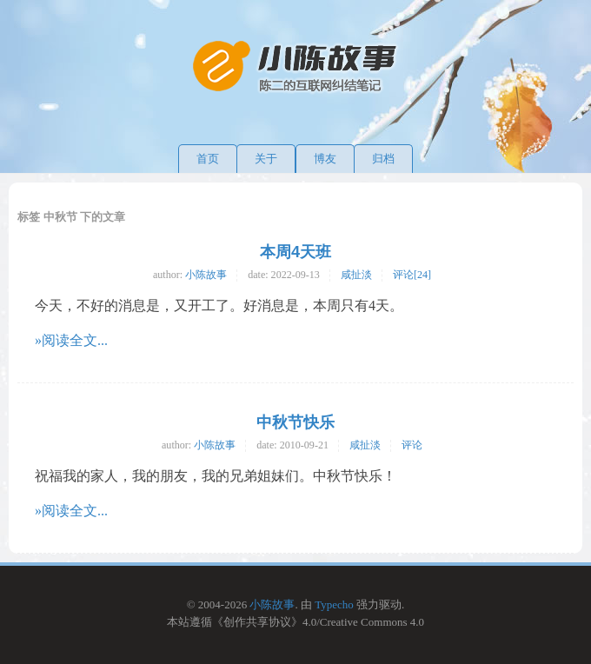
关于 (266, 158)
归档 (383, 158)
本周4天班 (295, 252)
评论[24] (412, 275)
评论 (412, 445)
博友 (325, 158)
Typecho (334, 604)
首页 (207, 158)
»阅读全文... (71, 340)
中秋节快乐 (295, 422)
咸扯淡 (356, 275)
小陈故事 (206, 275)
